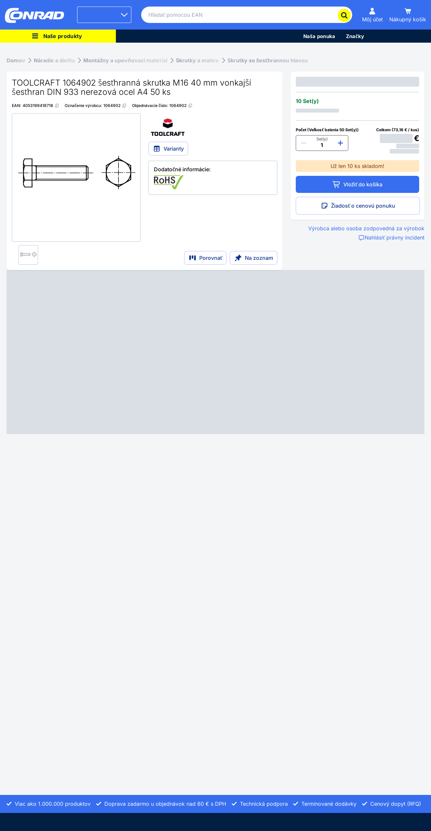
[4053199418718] (41, 105)
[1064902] (115, 105)
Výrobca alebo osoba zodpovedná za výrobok (366, 228)
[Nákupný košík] (407, 15)
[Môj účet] (372, 15)
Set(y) (322, 138)
